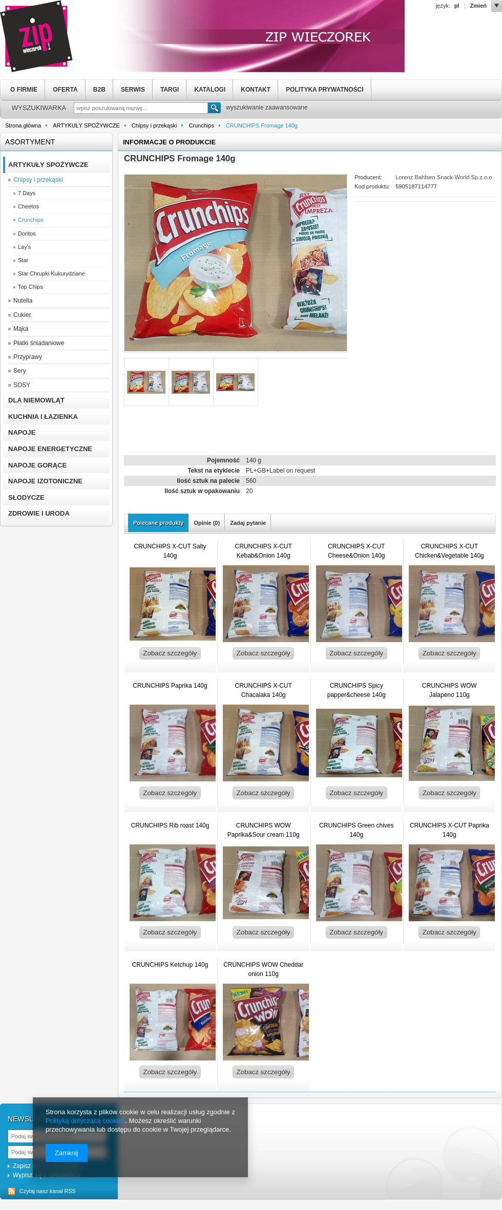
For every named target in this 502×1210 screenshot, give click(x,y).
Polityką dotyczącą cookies (85, 1120)
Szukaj (214, 109)
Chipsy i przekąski (154, 125)
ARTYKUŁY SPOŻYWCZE (86, 125)
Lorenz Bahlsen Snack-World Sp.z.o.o (443, 177)
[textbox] (141, 108)
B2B (99, 89)
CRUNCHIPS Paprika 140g (170, 685)
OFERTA (65, 89)
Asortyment (30, 142)
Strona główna (23, 125)
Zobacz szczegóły (170, 653)
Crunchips (201, 125)
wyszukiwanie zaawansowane (266, 107)
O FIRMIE (23, 89)
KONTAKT (255, 89)
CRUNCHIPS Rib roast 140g (170, 825)
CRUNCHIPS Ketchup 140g (170, 964)
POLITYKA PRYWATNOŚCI (325, 89)
